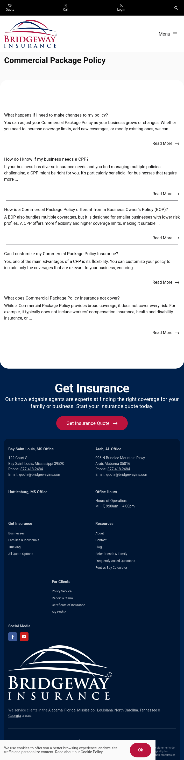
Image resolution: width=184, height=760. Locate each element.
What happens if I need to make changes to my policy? (56, 115)
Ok (140, 750)
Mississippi (86, 710)
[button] (176, 8)
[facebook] (12, 636)
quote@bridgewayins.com (40, 474)
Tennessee (148, 710)
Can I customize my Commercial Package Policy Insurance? (61, 253)
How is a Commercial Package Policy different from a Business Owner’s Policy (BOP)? (86, 209)
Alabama (55, 710)
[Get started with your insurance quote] (92, 423)
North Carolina (126, 710)
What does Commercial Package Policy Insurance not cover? (62, 298)
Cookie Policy (92, 752)
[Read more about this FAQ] (166, 143)
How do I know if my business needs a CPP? (46, 159)
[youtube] (24, 636)
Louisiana (105, 710)
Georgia (14, 716)
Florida (69, 710)
